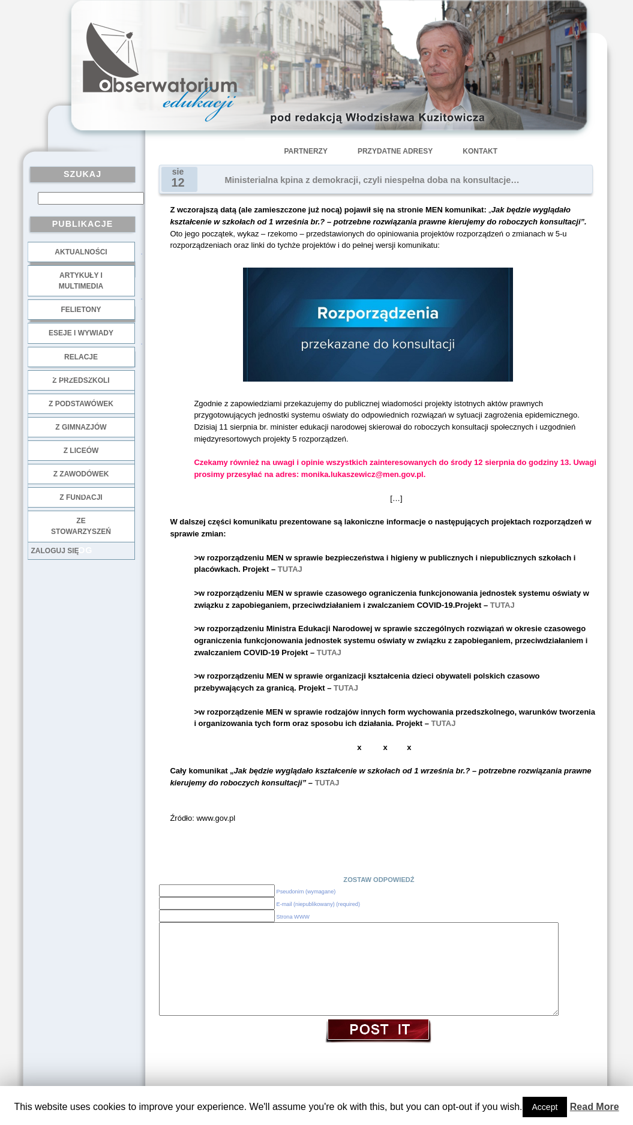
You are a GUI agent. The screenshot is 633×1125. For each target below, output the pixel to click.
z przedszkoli (80, 380)
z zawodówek (81, 474)
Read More (594, 1107)
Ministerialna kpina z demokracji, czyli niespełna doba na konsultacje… (372, 180)
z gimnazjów (80, 427)
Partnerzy (306, 151)
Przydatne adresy (395, 151)
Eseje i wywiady (81, 333)
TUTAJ (290, 569)
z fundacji (80, 497)
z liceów (81, 450)
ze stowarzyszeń (81, 526)
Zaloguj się (55, 551)
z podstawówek (81, 404)
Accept (545, 1107)
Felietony (81, 309)
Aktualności (81, 252)
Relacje (81, 357)
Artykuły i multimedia (81, 280)
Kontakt (480, 151)
